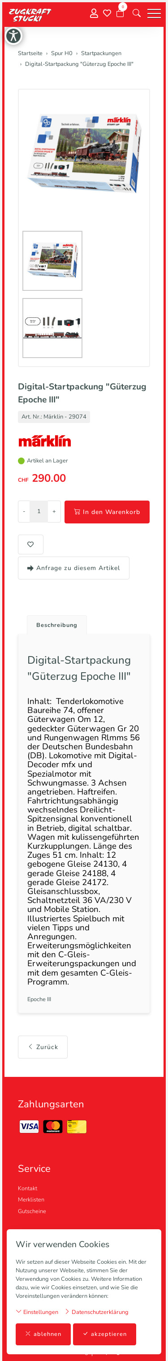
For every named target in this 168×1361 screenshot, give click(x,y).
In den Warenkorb (107, 512)
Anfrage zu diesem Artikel (73, 568)
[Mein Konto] (94, 13)
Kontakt (27, 1188)
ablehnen (43, 1334)
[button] (136, 13)
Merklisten (31, 1200)
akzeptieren (104, 1334)
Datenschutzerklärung (96, 1312)
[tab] (53, 623)
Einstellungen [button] (37, 1312)
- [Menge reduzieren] (24, 511)
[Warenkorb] (120, 13)
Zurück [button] (42, 1047)
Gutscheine (32, 1211)
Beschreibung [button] (57, 625)
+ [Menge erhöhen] (54, 511)
